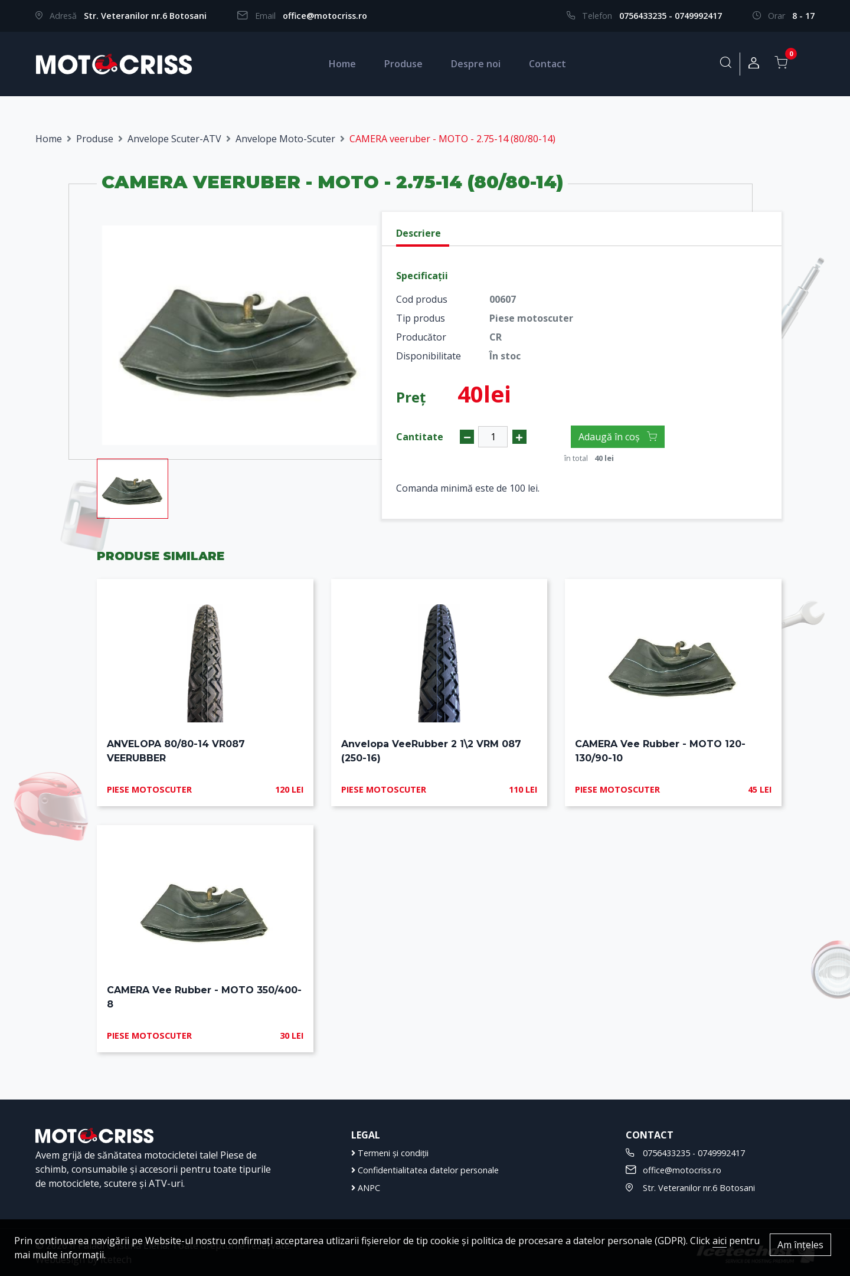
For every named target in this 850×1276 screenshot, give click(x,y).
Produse (403, 63)
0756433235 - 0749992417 (670, 15)
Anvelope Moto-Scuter (285, 138)
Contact (547, 63)
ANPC (365, 1187)
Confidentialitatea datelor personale (425, 1170)
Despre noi (476, 63)
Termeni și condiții (390, 1153)
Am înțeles (800, 1244)
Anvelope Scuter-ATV (174, 138)
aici (719, 1240)
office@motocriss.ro (325, 15)
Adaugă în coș (617, 436)
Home (342, 63)
